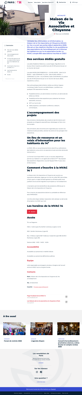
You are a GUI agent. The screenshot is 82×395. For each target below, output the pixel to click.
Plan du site (65, 393)
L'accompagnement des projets (12, 54)
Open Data (46, 393)
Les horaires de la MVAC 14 (12, 71)
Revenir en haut (10, 78)
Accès (8, 74)
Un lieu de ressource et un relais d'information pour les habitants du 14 (13, 61)
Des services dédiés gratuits (12, 50)
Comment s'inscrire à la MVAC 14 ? (13, 66)
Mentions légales (18, 393)
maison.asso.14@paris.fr (41, 287)
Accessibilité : (33, 393)
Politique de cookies (56, 393)
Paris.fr (53, 389)
